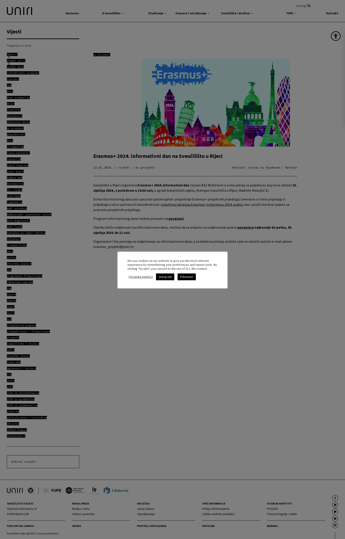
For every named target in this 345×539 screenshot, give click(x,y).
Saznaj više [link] (165, 275)
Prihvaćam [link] (186, 275)
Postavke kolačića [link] (140, 275)
